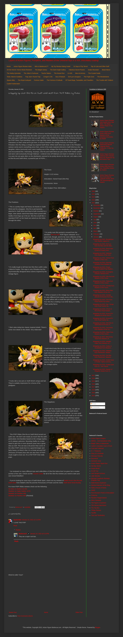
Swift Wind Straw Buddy (72, 483)
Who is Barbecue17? (41, 66)
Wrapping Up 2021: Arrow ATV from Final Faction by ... (103, 319)
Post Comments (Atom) (25, 616)
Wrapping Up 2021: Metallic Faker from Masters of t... (102, 342)
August (95, 217)
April (95, 228)
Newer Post (13, 612)
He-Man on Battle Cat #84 (17, 489)
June (95, 222)
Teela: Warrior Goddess (14, 77)
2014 (93, 395)
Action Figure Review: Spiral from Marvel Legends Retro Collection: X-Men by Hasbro (107, 146)
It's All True (94, 471)
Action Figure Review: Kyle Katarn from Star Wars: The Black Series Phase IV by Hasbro (107, 124)
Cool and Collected (97, 448)
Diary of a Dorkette (97, 453)
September (97, 214)
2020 (93, 378)
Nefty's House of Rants (98, 488)
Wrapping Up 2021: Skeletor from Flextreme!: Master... (102, 351)
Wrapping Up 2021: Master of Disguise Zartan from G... (102, 370)
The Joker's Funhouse (31, 73)
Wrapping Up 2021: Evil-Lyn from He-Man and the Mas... (103, 245)
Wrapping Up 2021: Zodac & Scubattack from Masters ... (102, 347)
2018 (93, 384)
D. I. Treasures (96, 451)
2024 (93, 197)
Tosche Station (46, 73)
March (95, 231)
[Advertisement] (45, 593)
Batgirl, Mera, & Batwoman (100, 443)
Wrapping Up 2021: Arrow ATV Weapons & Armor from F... (103, 314)
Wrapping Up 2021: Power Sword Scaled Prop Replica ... (103, 268)
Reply (15, 525)
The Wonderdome (103, 77)
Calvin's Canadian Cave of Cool (101, 446)
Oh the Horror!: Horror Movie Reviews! (19, 70)
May (95, 225)
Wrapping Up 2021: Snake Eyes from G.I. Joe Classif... (103, 365)
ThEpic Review (96, 510)
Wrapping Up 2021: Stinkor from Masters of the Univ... (103, 259)
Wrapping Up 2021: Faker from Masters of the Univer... (103, 333)
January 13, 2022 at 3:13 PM (31, 520)
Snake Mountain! (93, 70)
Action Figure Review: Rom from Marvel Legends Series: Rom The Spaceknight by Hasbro (107, 178)
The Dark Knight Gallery (58, 70)
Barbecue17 (23, 533)
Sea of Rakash (60, 77)
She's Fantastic (96, 500)
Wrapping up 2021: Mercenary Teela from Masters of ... (103, 337)
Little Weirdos (95, 476)
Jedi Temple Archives (98, 473)
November (97, 208)
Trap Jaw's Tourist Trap (32, 77)
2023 (93, 200)
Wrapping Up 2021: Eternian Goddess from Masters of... (102, 263)
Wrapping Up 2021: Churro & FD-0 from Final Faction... (102, 310)
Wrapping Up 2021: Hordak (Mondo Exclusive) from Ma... (103, 296)
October (96, 211)
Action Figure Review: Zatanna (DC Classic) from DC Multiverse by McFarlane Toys (107, 156)
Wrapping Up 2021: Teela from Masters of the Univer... (103, 282)
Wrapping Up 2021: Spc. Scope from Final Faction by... (103, 305)
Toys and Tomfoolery (98, 515)
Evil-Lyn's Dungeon (74, 77)
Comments (95, 407)
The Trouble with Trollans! (104, 80)
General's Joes (96, 461)
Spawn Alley (11, 80)
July (94, 219)
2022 (93, 203)
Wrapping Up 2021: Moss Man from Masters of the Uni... (103, 291)
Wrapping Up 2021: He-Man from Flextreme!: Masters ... (103, 356)
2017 (93, 387)
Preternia (94, 495)
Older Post (79, 612)
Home (9, 66)
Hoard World (95, 468)
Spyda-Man (17, 520)
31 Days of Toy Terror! (80, 66)
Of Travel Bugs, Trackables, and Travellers (79, 80)
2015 (93, 392)
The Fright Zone (89, 77)
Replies (18, 530)
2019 (93, 381)
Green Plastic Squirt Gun (99, 463)
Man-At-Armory (80, 73)
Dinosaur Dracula (97, 456)
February (96, 234)
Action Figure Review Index (23, 66)
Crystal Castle (38, 473)
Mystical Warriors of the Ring (100, 485)
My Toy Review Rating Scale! (60, 66)
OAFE (93, 490)
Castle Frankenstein (13, 84)
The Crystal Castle (94, 73)
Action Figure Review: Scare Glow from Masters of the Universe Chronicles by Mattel (107, 135)
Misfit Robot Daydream (98, 483)
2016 (93, 390)
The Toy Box (95, 508)
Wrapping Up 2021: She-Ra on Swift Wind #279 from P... (103, 324)
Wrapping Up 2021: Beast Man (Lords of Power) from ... (103, 249)
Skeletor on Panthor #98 (17, 493)
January (96, 237)
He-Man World (96, 466)
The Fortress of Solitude (54, 80)
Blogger (97, 627)
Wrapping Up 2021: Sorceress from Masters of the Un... (103, 328)
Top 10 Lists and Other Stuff (100, 66)
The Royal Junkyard (24, 80)
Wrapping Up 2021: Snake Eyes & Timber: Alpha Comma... (103, 361)
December (97, 205)
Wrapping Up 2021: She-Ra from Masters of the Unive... (103, 277)
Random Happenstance (99, 498)
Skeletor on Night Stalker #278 (19, 491)
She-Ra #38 (55, 234)
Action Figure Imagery (98, 438)
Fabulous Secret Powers (77, 70)
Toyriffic (93, 513)
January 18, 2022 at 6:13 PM (39, 533)
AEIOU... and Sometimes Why (101, 441)
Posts (93, 404)
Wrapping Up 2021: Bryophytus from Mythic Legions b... (103, 240)
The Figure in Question (98, 503)
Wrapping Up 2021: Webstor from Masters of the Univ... (102, 254)
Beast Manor (106, 70)
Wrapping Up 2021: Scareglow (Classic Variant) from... (103, 273)
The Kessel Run (59, 73)
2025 (93, 194)
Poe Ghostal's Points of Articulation (102, 493)
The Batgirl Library (41, 70)
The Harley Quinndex (14, 73)
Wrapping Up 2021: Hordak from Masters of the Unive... (103, 286)
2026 (93, 191)
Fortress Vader (39, 80)
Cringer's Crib (47, 77)
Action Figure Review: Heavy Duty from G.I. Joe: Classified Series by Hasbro (107, 167)
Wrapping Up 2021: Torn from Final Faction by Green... (102, 300)
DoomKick (94, 458)
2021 (93, 375)
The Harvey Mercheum (98, 505)
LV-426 (70, 73)
